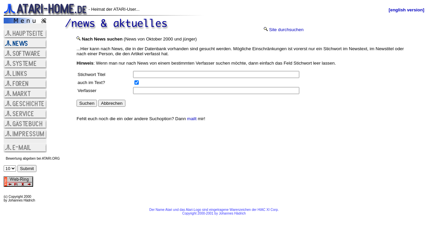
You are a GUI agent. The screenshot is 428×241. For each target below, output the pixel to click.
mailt (192, 118)
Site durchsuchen (286, 29)
